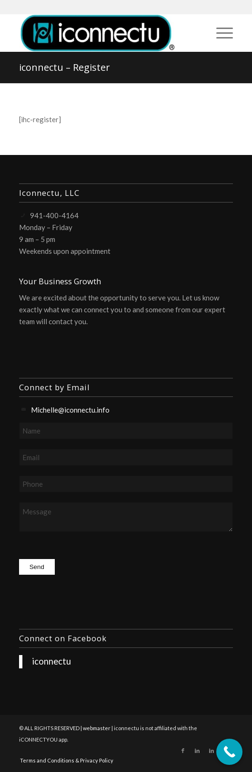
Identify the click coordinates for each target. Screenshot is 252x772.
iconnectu (51, 661)
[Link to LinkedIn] (197, 750)
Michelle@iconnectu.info (70, 409)
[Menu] (220, 33)
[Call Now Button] (229, 752)
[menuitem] (220, 33)
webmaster (97, 728)
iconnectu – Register (64, 67)
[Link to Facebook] (183, 750)
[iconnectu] (105, 33)
